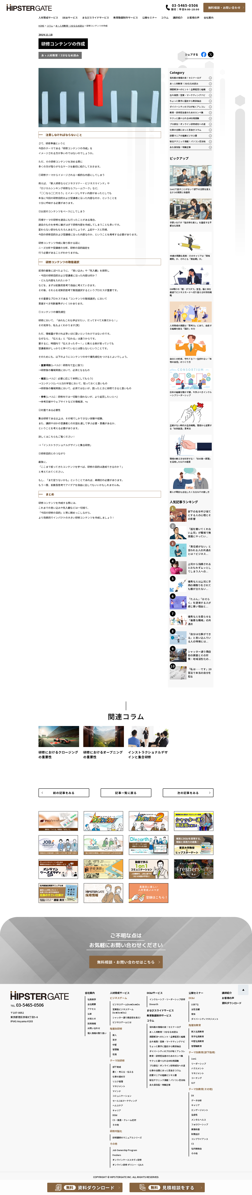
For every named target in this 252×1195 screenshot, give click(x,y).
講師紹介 (178, 17)
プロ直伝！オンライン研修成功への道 (187, 123)
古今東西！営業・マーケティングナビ (187, 95)
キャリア (117, 1110)
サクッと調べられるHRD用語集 (184, 118)
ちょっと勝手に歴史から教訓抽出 (185, 100)
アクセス (92, 1008)
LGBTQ (194, 1004)
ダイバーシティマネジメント (204, 1018)
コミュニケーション (122, 1095)
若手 (115, 1039)
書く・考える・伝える (123, 1071)
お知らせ (92, 1018)
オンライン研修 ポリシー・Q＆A (128, 1164)
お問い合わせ (94, 1028)
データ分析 (196, 1100)
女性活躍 (195, 1009)
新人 (115, 1034)
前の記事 (64, 793)
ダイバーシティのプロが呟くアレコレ (187, 106)
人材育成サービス (48, 17)
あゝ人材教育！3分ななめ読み (184, 83)
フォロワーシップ (199, 1124)
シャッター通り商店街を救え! (126, 1017)
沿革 (90, 1013)
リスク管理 (118, 1081)
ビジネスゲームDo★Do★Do (126, 1004)
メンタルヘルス (198, 1119)
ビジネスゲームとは (122, 1022)
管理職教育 (196, 1046)
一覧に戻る (126, 793)
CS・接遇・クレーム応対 (124, 1119)
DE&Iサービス (70, 17)
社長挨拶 (92, 999)
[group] (58, 744)
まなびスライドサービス (95, 17)
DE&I (115, 1115)
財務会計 (195, 1133)
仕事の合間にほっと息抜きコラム (185, 129)
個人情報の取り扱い (97, 1033)
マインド (117, 1091)
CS (192, 1143)
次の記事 (188, 793)
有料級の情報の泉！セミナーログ (185, 77)
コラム (165, 17)
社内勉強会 (196, 1148)
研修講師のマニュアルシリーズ (127, 1137)
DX (192, 1095)
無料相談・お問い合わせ (224, 7)
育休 (193, 1013)
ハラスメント (197, 1068)
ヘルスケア (118, 1105)
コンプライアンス (199, 1138)
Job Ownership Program (125, 1150)
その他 (116, 1124)
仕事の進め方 (119, 1076)
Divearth (153, 1004)
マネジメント (119, 1086)
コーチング (196, 1077)
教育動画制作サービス (125, 17)
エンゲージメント (199, 1109)
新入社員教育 (197, 1031)
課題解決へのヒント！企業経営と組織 (187, 89)
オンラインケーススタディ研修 (127, 1159)
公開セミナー (149, 17)
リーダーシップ (198, 1063)
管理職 (116, 1049)
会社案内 (209, 17)
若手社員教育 (197, 1036)
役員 (115, 1054)
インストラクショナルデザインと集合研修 (66, 445)
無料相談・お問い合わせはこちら (126, 962)
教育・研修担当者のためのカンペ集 (186, 112)
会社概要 (92, 1004)
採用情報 (92, 1023)
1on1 (193, 1058)
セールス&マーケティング (125, 1100)
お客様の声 (193, 17)
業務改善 (195, 1129)
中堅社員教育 (197, 1041)
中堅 (115, 1044)
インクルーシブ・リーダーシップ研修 (167, 999)
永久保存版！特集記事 (180, 147)
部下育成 (117, 1066)
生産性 (194, 1114)
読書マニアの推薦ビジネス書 (183, 135)
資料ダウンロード (231, 1003)
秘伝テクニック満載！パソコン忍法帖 (187, 141)
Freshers (117, 1154)
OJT (193, 1082)
